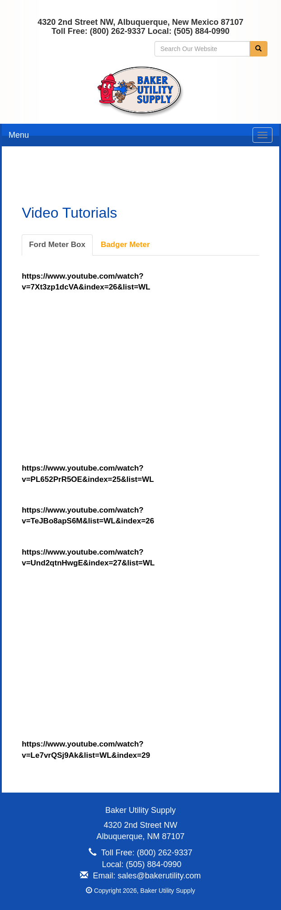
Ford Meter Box (57, 244)
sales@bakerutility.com (159, 875)
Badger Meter (125, 244)
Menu (19, 135)
